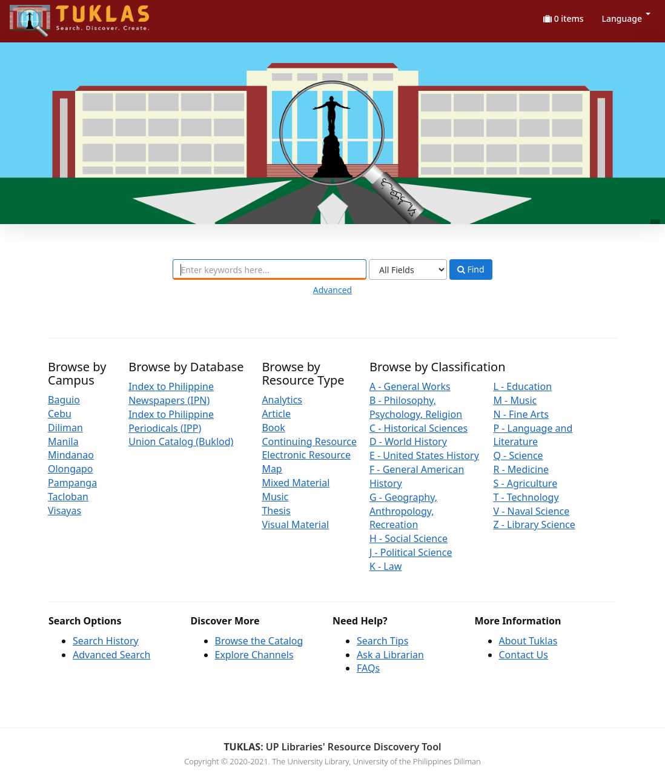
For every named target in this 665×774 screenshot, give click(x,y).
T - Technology (525, 497)
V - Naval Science (531, 511)
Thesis (276, 510)
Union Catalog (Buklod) (180, 441)
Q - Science (518, 455)
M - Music (515, 400)
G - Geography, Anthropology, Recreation (403, 511)
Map (272, 468)
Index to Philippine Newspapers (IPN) (171, 393)
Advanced (332, 290)
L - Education (522, 386)
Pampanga (72, 482)
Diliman (65, 427)
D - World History (408, 441)
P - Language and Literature (532, 435)
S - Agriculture (525, 483)
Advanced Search (111, 654)
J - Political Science (410, 552)
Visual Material (295, 524)
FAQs (368, 668)
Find (471, 269)
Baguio (64, 399)
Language (626, 18)
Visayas (64, 510)
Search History (106, 640)
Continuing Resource (309, 441)
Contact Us (523, 654)
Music (275, 496)
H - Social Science (408, 538)
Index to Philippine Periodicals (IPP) (171, 421)
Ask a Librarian (390, 654)
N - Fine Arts (520, 414)
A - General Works (410, 386)
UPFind (39, 15)
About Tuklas (528, 640)
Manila (63, 441)
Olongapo (70, 468)
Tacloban (68, 496)
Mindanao (71, 454)
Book (273, 427)
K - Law (385, 566)
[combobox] (269, 269)
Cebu (59, 413)
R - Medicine (521, 469)
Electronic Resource (306, 454)
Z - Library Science (534, 524)
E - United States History (424, 455)
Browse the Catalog (259, 640)
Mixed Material (295, 482)
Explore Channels (254, 654)
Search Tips (382, 640)
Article (276, 413)
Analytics (282, 399)
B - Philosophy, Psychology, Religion (415, 407)
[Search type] (408, 269)
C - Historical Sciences (418, 428)
